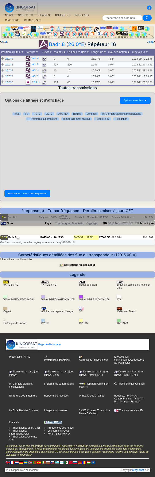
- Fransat (133, 401)
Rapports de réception (56, 395)
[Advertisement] (77, 154)
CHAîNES (44, 15)
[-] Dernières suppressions (42, 118)
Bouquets (119, 395)
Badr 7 (35, 70)
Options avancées (135, 100)
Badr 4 (35, 58)
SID (105, 223)
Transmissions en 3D (128, 410)
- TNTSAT (137, 398)
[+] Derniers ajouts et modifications (121, 113)
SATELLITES (25, 15)
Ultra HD (63, 113)
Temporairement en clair (76, 118)
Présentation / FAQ (19, 356)
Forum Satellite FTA (59, 433)
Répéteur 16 (102, 118)
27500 (102, 237)
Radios (77, 113)
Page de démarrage (33, 344)
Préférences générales (57, 358)
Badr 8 (57, 44)
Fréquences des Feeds (61, 427)
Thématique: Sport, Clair (26, 427)
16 (55, 237)
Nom (10, 223)
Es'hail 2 (35, 82)
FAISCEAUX (82, 15)
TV (26, 113)
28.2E (4, 41)
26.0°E (76, 44)
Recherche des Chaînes (129, 383)
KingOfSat (138, 470)
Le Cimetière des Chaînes (23, 410)
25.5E (150, 41)
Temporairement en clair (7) (93, 385)
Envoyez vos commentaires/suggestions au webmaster (129, 359)
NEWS (9, 15)
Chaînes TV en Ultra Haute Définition (94, 412)
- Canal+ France (126, 397)
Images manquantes (55, 410)
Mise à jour (147, 223)
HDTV (37, 113)
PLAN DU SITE (33, 20)
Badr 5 (35, 76)
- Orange (123, 401)
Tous (16, 113)
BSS (61, 237)
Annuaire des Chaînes (91, 395)
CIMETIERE (12, 20)
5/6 (108, 237)
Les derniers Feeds (58, 430)
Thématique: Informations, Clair (19, 432)
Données (91, 113)
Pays (48, 223)
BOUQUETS (62, 15)
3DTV (49, 113)
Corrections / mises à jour (79, 264)
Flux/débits (121, 118)
